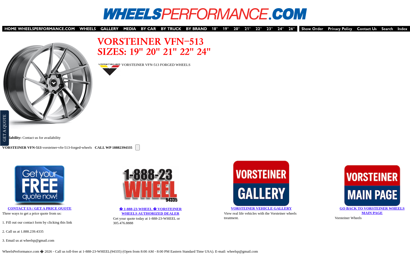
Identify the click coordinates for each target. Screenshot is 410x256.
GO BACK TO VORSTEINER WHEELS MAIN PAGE (372, 210)
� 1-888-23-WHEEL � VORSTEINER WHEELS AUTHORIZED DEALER (150, 211)
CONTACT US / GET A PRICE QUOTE (39, 208)
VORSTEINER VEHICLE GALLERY (261, 208)
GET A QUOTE (4, 127)
